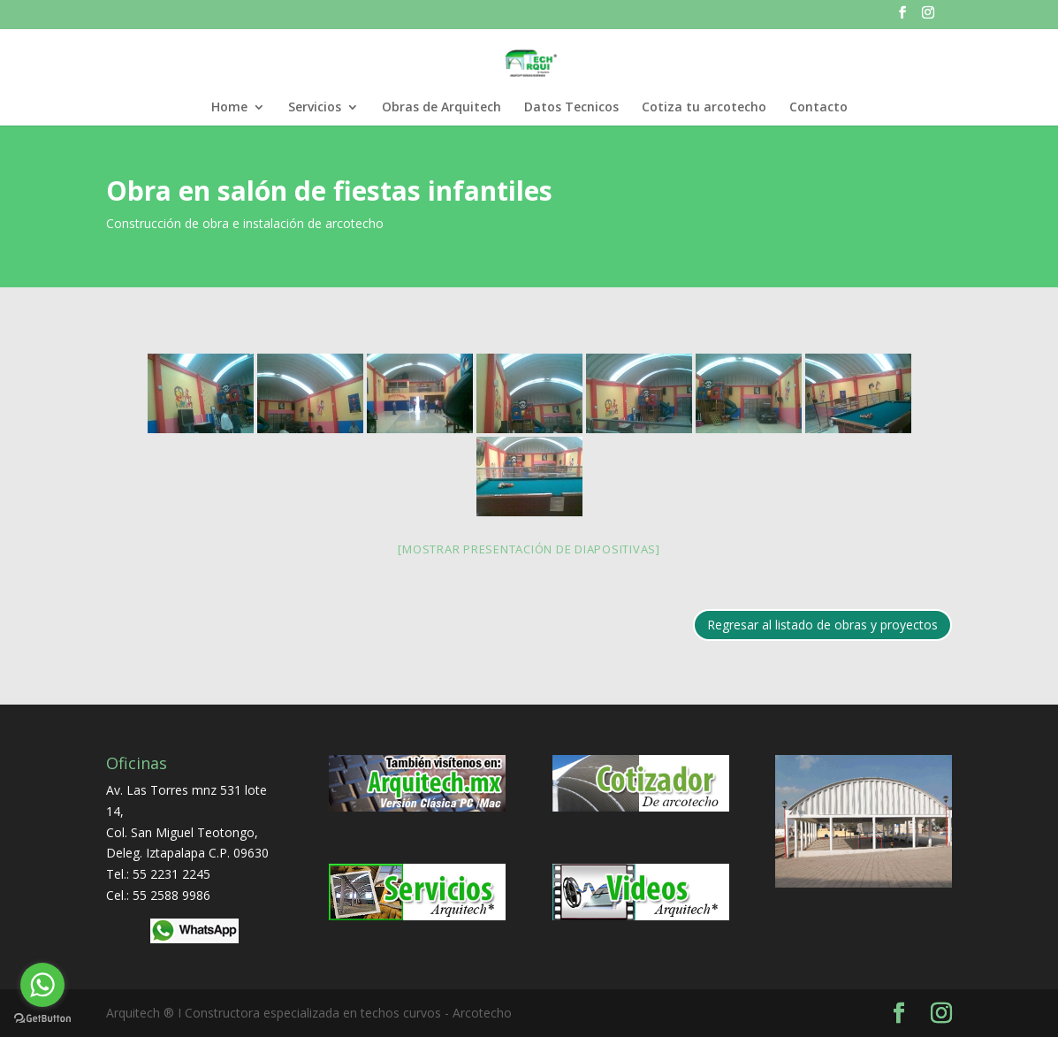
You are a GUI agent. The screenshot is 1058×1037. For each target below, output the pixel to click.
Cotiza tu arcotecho (704, 108)
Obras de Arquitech (441, 108)
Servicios (314, 108)
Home (229, 108)
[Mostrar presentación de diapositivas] (529, 549)
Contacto (818, 108)
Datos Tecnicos (571, 108)
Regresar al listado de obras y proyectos (822, 624)
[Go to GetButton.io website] (42, 1019)
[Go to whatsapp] (42, 985)
